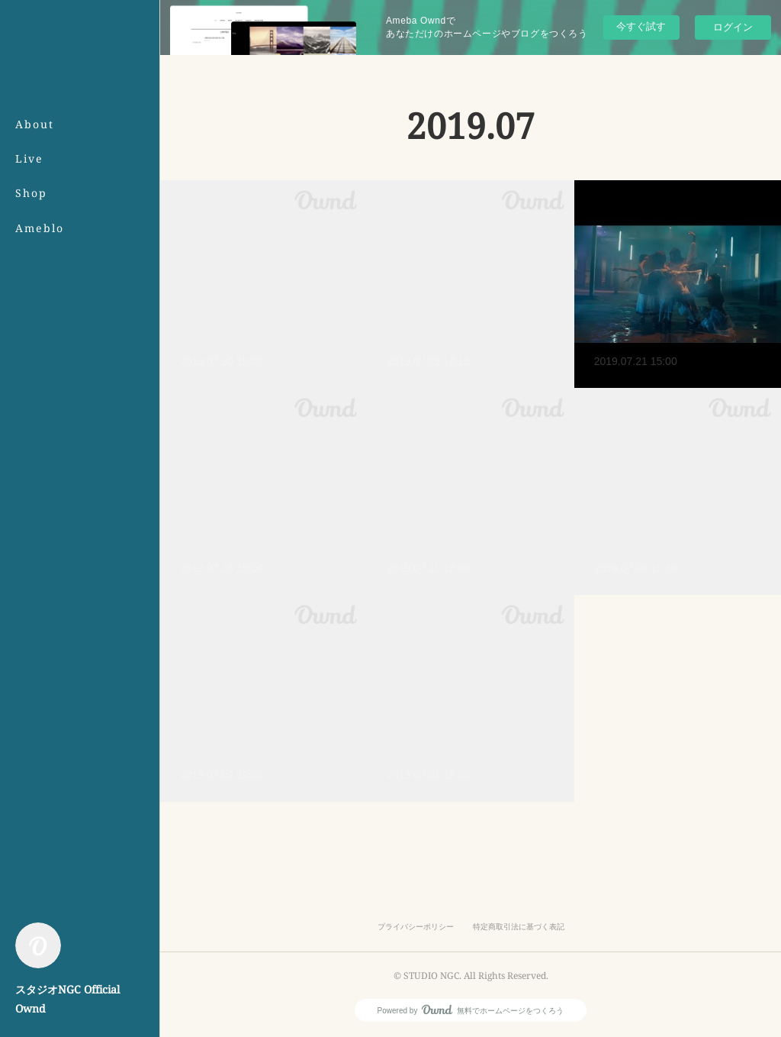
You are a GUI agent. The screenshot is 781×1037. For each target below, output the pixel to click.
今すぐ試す (641, 26)
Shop (31, 193)
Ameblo (39, 228)
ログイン (733, 27)
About (34, 124)
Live (29, 158)
